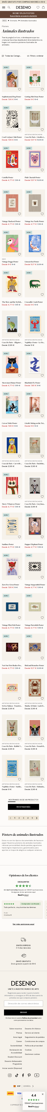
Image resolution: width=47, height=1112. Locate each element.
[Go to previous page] (10, 818)
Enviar (23, 1012)
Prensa (19, 1033)
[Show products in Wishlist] (38, 7)
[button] (34, 1101)
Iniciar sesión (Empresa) (12, 1068)
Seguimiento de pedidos (35, 1037)
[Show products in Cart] (43, 7)
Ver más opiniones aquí (23, 924)
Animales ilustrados (28, 20)
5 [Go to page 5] (32, 818)
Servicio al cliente (32, 1033)
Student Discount (15, 1057)
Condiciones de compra (34, 1041)
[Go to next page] (36, 818)
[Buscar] (9, 7)
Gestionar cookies (32, 1054)
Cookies (28, 1050)
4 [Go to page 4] (27, 818)
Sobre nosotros (15, 1029)
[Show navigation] (3, 7)
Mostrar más (23, 807)
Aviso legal (17, 1037)
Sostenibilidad (16, 1046)
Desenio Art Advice (33, 1029)
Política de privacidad (29, 1018)
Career (19, 1041)
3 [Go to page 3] (23, 818)
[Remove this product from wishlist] (19, 89)
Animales (14, 20)
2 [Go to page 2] (19, 818)
